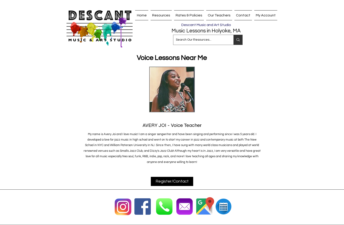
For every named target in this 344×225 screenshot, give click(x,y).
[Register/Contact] (172, 181)
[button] (219, 15)
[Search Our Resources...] (200, 40)
